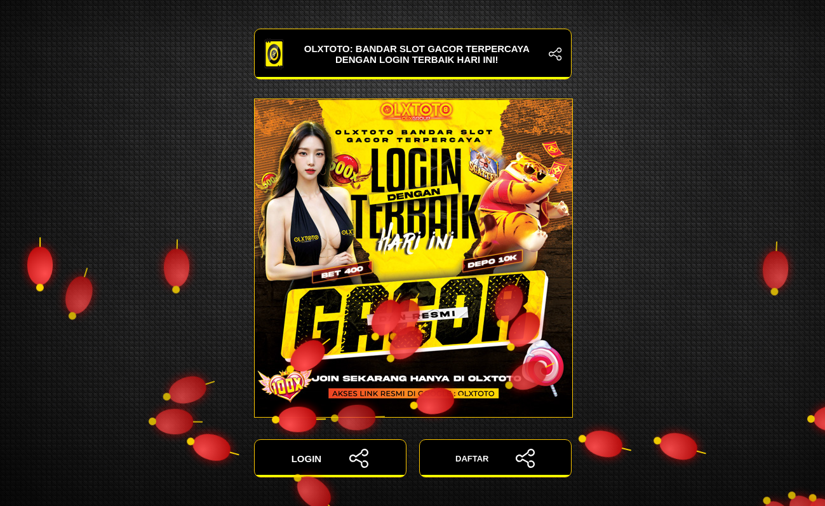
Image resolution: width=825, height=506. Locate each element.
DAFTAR (495, 458)
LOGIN (330, 458)
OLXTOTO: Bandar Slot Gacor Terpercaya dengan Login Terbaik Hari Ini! (413, 54)
